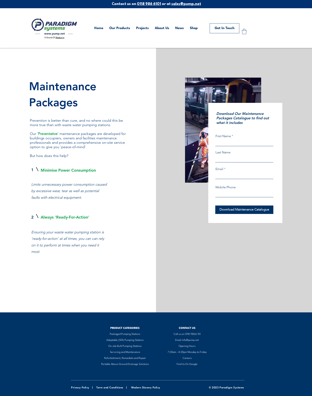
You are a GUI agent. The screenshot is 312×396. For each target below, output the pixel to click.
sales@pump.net (186, 4)
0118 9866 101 (193, 334)
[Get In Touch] (224, 28)
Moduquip (59, 38)
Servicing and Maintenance (125, 352)
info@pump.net (190, 340)
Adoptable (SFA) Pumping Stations (125, 340)
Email (219, 169)
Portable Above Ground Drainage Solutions (125, 364)
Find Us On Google (187, 364)
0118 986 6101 (149, 4)
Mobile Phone (225, 187)
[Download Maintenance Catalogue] (244, 210)
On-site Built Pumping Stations (125, 346)
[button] (244, 31)
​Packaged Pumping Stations (125, 334)
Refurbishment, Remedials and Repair (125, 358)
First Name (223, 136)
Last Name (222, 152)
